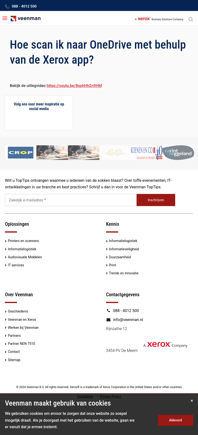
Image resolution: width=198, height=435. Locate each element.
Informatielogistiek (22, 249)
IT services (16, 265)
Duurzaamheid (120, 257)
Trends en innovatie (123, 273)
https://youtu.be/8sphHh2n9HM (74, 85)
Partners (14, 336)
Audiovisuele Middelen (25, 257)
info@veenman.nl (124, 319)
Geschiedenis (18, 311)
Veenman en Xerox (22, 320)
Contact (14, 352)
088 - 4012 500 (24, 6)
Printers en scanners (23, 241)
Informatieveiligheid (124, 249)
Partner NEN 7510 (21, 344)
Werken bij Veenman (23, 328)
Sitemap (14, 360)
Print (112, 265)
